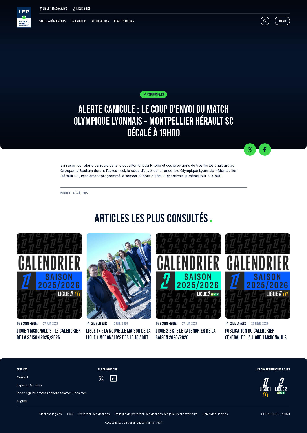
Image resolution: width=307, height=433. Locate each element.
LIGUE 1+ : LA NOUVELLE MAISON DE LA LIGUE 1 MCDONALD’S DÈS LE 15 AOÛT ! (118, 334)
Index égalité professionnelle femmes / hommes (52, 393)
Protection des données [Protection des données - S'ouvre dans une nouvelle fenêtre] (94, 414)
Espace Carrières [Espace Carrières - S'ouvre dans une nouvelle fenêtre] (29, 385)
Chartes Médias (124, 21)
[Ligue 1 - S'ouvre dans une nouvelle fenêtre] (265, 387)
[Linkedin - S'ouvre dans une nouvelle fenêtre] (113, 378)
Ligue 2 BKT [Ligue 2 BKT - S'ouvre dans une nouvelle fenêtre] (81, 9)
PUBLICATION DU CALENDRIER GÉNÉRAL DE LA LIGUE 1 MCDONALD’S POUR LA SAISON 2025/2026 (256, 334)
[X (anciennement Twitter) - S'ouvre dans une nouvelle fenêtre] (101, 378)
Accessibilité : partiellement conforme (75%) (133, 422)
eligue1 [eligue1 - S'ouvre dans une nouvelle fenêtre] (22, 401)
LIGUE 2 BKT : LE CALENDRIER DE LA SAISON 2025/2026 (186, 334)
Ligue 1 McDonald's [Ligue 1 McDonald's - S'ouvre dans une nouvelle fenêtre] (53, 9)
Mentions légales (50, 414)
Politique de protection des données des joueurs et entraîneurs (156, 414)
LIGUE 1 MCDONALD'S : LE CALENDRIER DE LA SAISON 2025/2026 (48, 334)
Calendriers (78, 21)
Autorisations (100, 21)
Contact (22, 377)
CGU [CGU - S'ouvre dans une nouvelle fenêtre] (70, 414)
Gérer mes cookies (215, 414)
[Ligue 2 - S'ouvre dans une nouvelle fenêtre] (280, 387)
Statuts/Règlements (52, 21)
